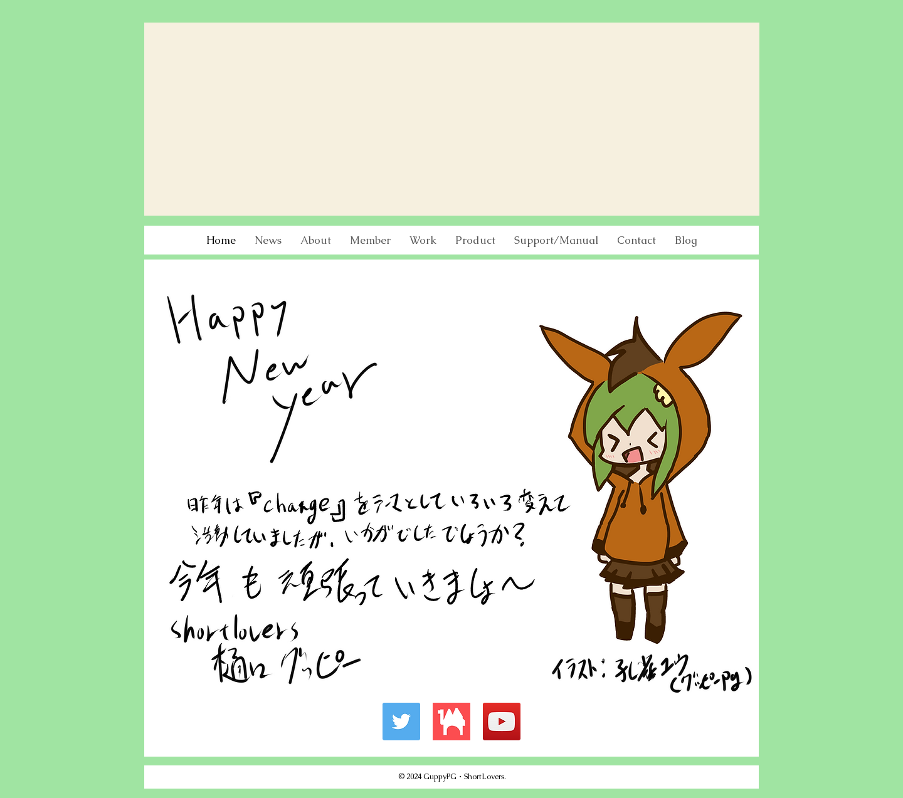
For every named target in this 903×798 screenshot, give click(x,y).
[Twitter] (401, 721)
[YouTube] (501, 721)
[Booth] (451, 721)
